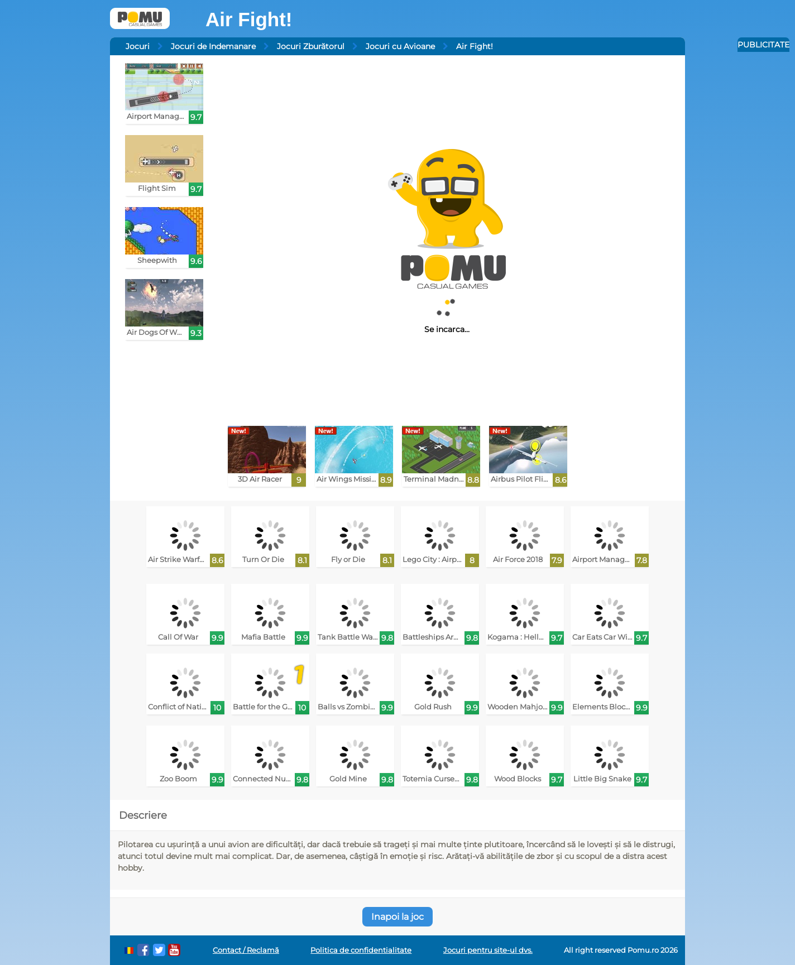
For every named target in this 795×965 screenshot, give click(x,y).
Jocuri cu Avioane (400, 46)
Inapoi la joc (397, 916)
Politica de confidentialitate (360, 950)
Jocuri (138, 46)
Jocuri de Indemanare (213, 46)
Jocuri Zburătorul (310, 46)
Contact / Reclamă (246, 950)
